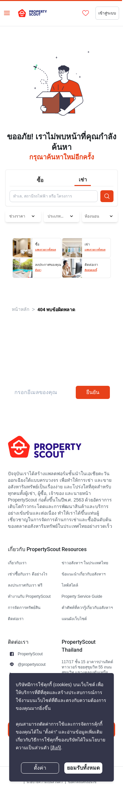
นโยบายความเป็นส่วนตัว (45, 782)
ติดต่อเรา (16, 618)
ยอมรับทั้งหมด (83, 768)
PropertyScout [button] (30, 653)
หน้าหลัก (20, 309)
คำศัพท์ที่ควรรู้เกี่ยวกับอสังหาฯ (87, 607)
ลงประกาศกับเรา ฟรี (25, 585)
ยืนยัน (92, 392)
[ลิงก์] (56, 748)
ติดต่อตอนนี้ (91, 270)
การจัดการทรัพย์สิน (24, 607)
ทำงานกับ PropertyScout (29, 596)
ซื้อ (40, 180)
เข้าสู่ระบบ (107, 13)
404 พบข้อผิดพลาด (56, 309)
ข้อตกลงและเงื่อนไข (82, 782)
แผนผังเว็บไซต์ (74, 618)
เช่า (83, 179)
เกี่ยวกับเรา (17, 562)
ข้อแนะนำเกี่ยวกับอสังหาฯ (84, 573)
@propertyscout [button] (32, 664)
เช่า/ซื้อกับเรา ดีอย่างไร (27, 573)
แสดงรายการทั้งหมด (45, 249)
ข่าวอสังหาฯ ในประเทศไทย (85, 562)
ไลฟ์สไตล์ (70, 585)
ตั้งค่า (40, 768)
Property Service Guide (82, 596)
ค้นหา (38, 270)
